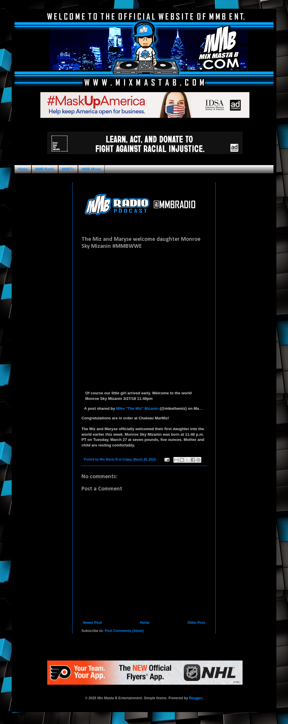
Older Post (196, 623)
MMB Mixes (91, 169)
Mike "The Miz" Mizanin (137, 408)
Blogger (195, 698)
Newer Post (92, 623)
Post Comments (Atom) (124, 631)
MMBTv (68, 169)
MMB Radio (44, 169)
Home (23, 169)
